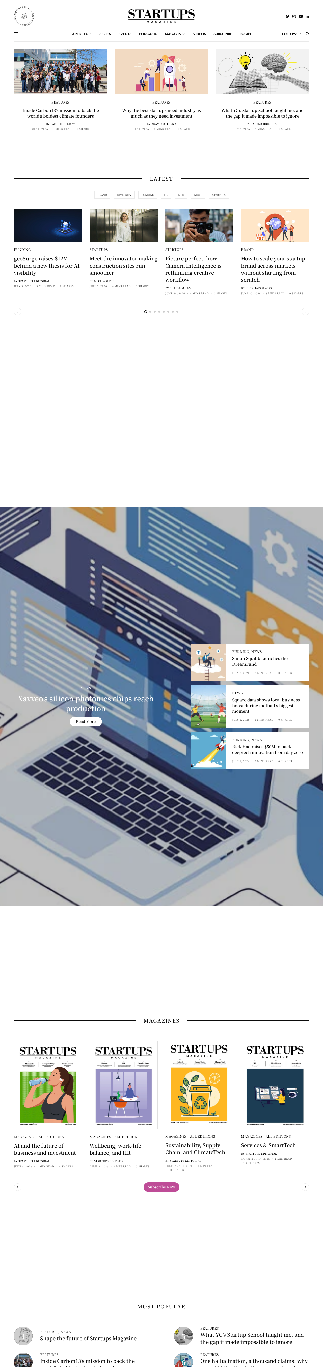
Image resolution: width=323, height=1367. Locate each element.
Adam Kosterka (163, 124)
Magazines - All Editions (39, 1136)
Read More (86, 721)
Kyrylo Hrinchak (265, 124)
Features (60, 102)
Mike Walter (104, 281)
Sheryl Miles (180, 288)
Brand (247, 249)
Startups (99, 249)
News (85, 688)
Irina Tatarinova (259, 288)
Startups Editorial (34, 281)
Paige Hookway (62, 124)
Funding (22, 249)
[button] (161, 1187)
